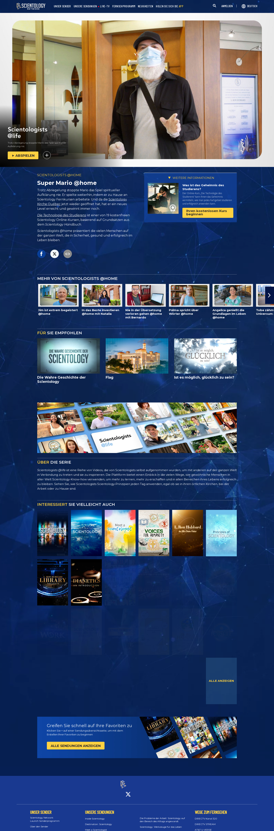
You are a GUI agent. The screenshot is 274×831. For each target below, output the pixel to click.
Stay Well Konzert (149, 829)
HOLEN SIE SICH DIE (169, 6)
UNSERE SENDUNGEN (85, 6)
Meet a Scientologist (96, 826)
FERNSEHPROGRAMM (123, 6)
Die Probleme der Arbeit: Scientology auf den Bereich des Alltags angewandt (162, 816)
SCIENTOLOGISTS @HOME (59, 175)
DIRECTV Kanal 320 (206, 815)
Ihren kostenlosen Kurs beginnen (206, 212)
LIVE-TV (104, 6)
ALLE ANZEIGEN (221, 681)
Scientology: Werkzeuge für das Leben (161, 823)
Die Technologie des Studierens (61, 215)
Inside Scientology (95, 815)
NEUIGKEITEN (145, 6)
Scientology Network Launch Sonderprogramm (45, 816)
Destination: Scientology (98, 820)
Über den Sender (39, 823)
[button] (269, 295)
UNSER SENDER (62, 6)
